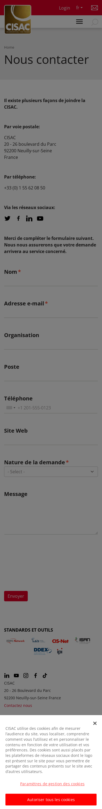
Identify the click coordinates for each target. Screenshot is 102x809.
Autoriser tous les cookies (51, 802)
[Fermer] (95, 726)
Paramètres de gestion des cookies (52, 787)
